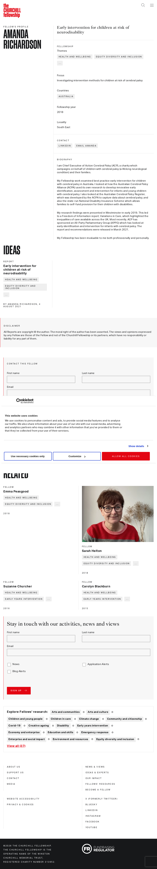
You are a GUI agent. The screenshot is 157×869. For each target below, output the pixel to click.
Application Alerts (98, 664)
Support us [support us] (15, 773)
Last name (88, 373)
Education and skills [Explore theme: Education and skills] (60, 732)
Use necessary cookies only (28, 456)
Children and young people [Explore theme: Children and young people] (25, 719)
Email (10, 387)
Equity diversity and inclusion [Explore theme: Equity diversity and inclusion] (115, 739)
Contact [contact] (13, 778)
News (15, 664)
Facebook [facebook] (92, 822)
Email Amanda (86, 146)
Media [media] (11, 784)
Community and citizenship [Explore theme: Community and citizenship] (124, 719)
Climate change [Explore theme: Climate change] (89, 719)
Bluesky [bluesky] (91, 805)
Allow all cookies (126, 456)
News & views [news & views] (95, 767)
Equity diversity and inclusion (119, 57)
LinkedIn (65, 146)
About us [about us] (13, 767)
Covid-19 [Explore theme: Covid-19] (14, 725)
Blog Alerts (19, 671)
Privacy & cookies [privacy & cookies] (20, 805)
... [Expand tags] (60, 63)
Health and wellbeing (75, 57)
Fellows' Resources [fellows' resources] (100, 784)
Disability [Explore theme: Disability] (63, 725)
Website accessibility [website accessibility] (23, 799)
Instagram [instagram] (93, 816)
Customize (76, 456)
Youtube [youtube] (91, 827)
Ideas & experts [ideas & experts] (97, 773)
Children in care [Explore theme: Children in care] (61, 719)
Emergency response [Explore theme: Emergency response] (94, 732)
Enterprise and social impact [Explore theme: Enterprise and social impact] (26, 739)
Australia (66, 96)
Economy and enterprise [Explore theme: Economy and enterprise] (24, 732)
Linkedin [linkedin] (91, 810)
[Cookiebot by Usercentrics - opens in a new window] (18, 400)
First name (13, 373)
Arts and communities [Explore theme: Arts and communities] (66, 712)
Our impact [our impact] (93, 778)
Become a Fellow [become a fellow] (98, 790)
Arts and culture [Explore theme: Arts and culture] (98, 712)
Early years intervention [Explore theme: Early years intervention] (92, 725)
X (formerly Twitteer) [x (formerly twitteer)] (101, 799)
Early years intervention (23, 599)
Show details (136, 446)
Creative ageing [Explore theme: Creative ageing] (38, 725)
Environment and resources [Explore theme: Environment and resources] (70, 739)
